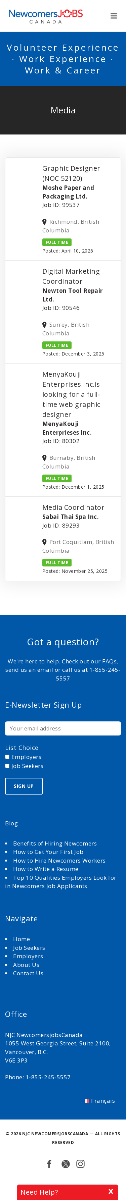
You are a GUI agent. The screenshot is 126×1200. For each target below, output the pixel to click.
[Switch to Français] (98, 1100)
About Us (27, 965)
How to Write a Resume (46, 869)
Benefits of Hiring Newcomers (55, 843)
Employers (28, 956)
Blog (11, 823)
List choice (22, 748)
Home (22, 939)
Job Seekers (29, 947)
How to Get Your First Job (48, 852)
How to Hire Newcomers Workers (59, 860)
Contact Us (28, 973)
